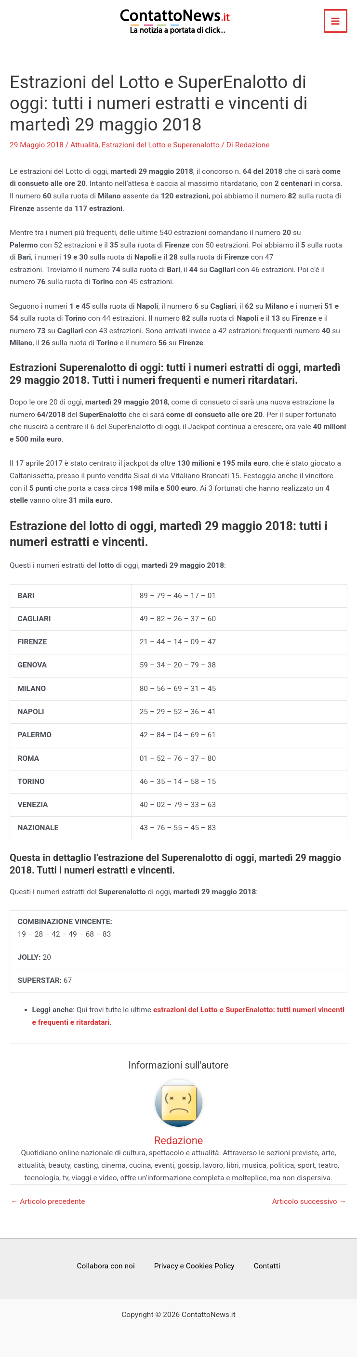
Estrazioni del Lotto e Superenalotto (161, 145)
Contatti (267, 1266)
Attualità (84, 145)
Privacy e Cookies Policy (194, 1266)
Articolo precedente (48, 1202)
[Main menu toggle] (335, 21)
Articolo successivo (309, 1202)
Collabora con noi (105, 1266)
